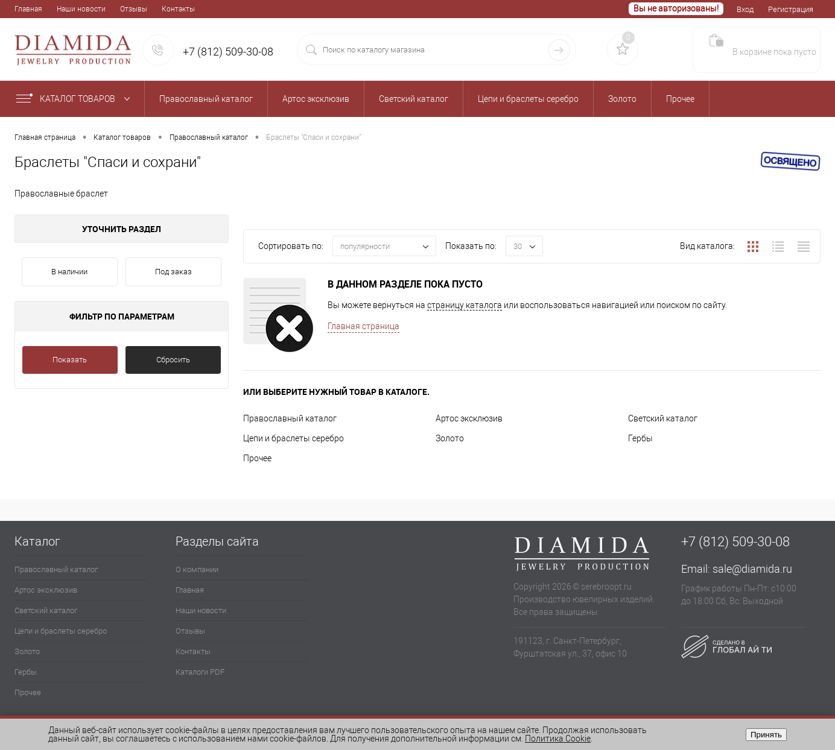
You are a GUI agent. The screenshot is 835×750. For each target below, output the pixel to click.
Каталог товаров (75, 98)
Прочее (257, 458)
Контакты (178, 9)
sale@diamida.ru (752, 568)
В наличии (69, 271)
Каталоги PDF (200, 671)
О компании (197, 569)
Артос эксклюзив (469, 418)
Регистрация (790, 9)
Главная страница (363, 326)
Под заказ (173, 271)
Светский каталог (662, 418)
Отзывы (133, 9)
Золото (450, 438)
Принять (766, 734)
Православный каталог (290, 418)
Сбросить (173, 359)
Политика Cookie (558, 738)
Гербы (640, 438)
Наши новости (81, 9)
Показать (69, 359)
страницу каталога (464, 305)
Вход (745, 9)
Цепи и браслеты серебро (293, 438)
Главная (28, 9)
